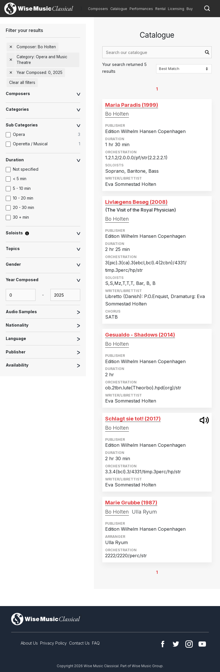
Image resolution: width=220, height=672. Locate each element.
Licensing (176, 9)
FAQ (96, 643)
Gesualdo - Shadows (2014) (140, 335)
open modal (204, 420)
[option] (46, 135)
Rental (160, 9)
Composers (98, 9)
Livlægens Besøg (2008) (136, 202)
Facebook (162, 644)
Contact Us (79, 643)
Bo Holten (117, 114)
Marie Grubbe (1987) (131, 503)
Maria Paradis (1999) (131, 105)
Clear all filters (22, 82)
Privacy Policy (53, 643)
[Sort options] (184, 68)
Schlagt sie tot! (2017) (133, 419)
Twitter (176, 644)
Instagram (189, 644)
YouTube (202, 644)
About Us (29, 643)
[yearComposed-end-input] (65, 295)
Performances (141, 9)
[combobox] (157, 52)
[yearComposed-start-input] (21, 295)
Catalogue (118, 9)
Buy (189, 9)
